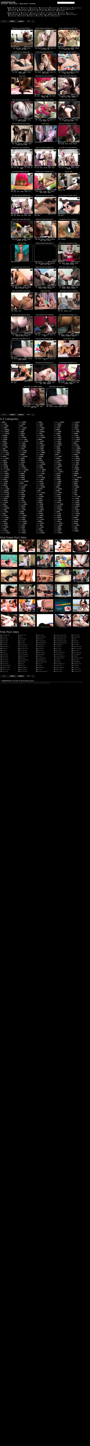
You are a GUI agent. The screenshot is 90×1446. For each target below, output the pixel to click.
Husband (38, 479)
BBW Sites (40, 656)
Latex (37, 511)
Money (55, 435)
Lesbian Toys (13, 10)
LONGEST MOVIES (23, 3)
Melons (55, 426)
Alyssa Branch (56, 16)
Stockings (19, 240)
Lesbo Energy (58, 671)
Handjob (53, 286)
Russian (56, 519)
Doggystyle (25, 143)
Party (55, 473)
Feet (19, 513)
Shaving (56, 531)
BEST (4, 21)
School (55, 521)
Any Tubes (63, 612)
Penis (55, 475)
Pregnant (56, 492)
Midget (55, 428)
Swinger (74, 464)
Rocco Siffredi (22, 16)
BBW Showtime (41, 654)
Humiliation (38, 477)
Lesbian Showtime (59, 667)
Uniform (73, 498)
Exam (19, 498)
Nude (55, 447)
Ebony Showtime (42, 637)
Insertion (51, 119)
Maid (37, 529)
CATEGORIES (32, 3)
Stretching (74, 452)
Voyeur (73, 510)
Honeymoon (39, 471)
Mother (55, 439)
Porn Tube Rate (9, 627)
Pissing (55, 483)
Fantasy (20, 510)
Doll (19, 483)
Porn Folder (76, 667)
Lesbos (75, 639)
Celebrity (2, 527)
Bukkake (2, 511)
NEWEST (12, 21)
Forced (37, 426)
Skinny (73, 426)
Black (65, 120)
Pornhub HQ (27, 582)
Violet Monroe (13, 16)
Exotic (72, 49)
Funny (37, 433)
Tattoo (52, 48)
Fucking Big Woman (42, 671)
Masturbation (57, 422)
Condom (20, 443)
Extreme (20, 502)
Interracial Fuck (44, 8)
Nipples (55, 445)
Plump (55, 485)
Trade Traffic (15, 680)
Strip (73, 454)
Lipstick (38, 525)
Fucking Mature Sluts (60, 639)
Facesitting (20, 504)
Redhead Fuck (34, 9)
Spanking (74, 439)
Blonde (39, 48)
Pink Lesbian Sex (77, 652)
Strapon (73, 450)
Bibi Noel (48, 16)
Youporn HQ (81, 597)
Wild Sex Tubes (63, 597)
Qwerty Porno (81, 582)
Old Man (56, 456)
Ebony (19, 490)
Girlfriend (38, 445)
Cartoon (2, 519)
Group (37, 456)
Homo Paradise (59, 654)
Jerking (38, 496)
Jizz (37, 498)
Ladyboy (38, 510)
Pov (55, 490)
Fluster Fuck (9, 582)
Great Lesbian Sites (60, 652)
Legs (37, 517)
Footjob (38, 424)
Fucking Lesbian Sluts (60, 635)
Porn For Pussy (77, 669)
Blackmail (2, 487)
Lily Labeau (44, 14)
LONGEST (20, 21)
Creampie (20, 450)
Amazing (17, 287)
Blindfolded (3, 489)
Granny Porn (58, 650)
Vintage (73, 506)
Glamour (38, 447)
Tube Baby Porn (9, 552)
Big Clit (2, 471)
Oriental (56, 464)
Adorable (2, 426)
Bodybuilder (3, 494)
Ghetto (37, 443)
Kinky (74, 382)
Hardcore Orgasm (23, 10)
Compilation (63, 239)
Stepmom (74, 447)
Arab (1, 441)
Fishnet (20, 525)
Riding (55, 515)
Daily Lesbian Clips (42, 661)
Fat (19, 511)
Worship (74, 525)
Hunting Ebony (41, 644)
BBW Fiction (41, 650)
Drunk (19, 489)
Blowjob (63, 48)
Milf (22, 240)
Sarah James (62, 14)
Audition (2, 447)
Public (55, 502)
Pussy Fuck (33, 10)
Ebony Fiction (23, 669)
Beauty (45, 240)
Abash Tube (9, 612)
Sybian (73, 466)
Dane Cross (45, 13)
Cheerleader (3, 532)
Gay (37, 439)
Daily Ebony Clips (24, 660)
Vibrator (73, 504)
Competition (21, 439)
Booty (1, 500)
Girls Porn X (45, 567)
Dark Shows (23, 661)
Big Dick (2, 475)
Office (72, 120)
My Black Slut (41, 646)
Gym (37, 458)
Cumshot (49, 286)
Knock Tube (63, 552)
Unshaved (74, 500)
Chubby (20, 422)
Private (55, 496)
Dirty (19, 477)
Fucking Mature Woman (61, 642)
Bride (1, 504)
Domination (21, 485)
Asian (1, 443)
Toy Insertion (41, 10)
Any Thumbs (45, 612)
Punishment (57, 504)
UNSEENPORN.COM (6, 680)
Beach (2, 464)
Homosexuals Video (60, 656)
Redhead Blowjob (66, 8)
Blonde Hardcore (14, 9)
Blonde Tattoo (62, 9)
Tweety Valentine (14, 14)
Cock (19, 433)
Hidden (37, 468)
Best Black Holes (24, 656)
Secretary (56, 525)
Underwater (74, 496)
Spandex (74, 437)
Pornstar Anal (53, 9)
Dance (19, 466)
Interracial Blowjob (55, 8)
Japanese (38, 492)
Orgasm (41, 264)
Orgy (55, 462)
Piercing (56, 481)
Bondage (2, 496)
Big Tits (28, 48)
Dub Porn (81, 567)
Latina (37, 513)
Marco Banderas (35, 14)
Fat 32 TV (40, 663)
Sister (78, 382)
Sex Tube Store (81, 627)
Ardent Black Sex (24, 654)
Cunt (54, 71)
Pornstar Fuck (71, 9)
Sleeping (74, 429)
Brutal (1, 510)
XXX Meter (75, 665)
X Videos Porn (77, 671)
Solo (73, 433)
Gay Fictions (58, 648)
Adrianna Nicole (24, 14)
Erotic (19, 494)
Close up (68, 286)
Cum (19, 454)
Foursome (38, 428)
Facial (67, 71)
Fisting (19, 527)
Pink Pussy (62, 13)
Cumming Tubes (41, 658)
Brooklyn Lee (31, 16)
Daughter (20, 468)
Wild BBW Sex (76, 661)
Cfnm (1, 529)
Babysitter (2, 452)
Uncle (73, 494)
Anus (22, 215)
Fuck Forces (45, 582)
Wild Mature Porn (77, 663)
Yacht (73, 527)
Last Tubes (81, 552)
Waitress (74, 511)
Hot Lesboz (58, 661)
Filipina (20, 519)
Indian (38, 215)
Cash (1, 521)
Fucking (18, 49)
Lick (48, 49)
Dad (19, 464)
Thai (73, 475)
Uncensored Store (27, 597)
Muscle (55, 441)
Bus (1, 513)
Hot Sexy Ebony (41, 640)
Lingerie (38, 523)
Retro (55, 511)
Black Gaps (22, 658)
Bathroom (2, 458)
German (38, 441)
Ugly (73, 492)
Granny (38, 454)
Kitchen (38, 504)
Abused (2, 424)
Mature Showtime (77, 648)
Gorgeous (67, 383)
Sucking (74, 458)
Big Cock (22, 335)
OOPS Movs (45, 552)
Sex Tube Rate (63, 627)
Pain (55, 468)
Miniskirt (56, 431)
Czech (19, 462)
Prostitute (56, 500)
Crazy (53, 382)
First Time (30, 358)
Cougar (20, 445)
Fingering (67, 48)
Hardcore (44, 48)
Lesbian (24, 71)
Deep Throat (76, 71)
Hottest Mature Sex (60, 663)
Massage (38, 532)
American (2, 433)
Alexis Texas (70, 13)
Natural (55, 443)
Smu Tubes (9, 567)
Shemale (56, 532)
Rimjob (55, 517)
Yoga (73, 529)
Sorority (73, 435)
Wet (73, 517)
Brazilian (2, 502)
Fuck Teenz (58, 646)
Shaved (26, 191)
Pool (55, 487)
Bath (1, 456)
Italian (37, 489)
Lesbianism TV (59, 665)
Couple (48, 48)
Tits (47, 119)
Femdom (20, 515)
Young (70, 310)
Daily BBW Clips (41, 660)
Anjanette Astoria (36, 13)
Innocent (38, 483)
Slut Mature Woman (78, 658)
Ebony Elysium (23, 667)
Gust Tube (81, 612)
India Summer (25, 13)
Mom (55, 433)
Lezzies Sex (76, 642)
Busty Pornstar (34, 8)
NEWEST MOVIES (13, 3)
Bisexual (2, 481)
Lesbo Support (76, 637)
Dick (35, 407)
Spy (73, 443)
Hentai (37, 466)
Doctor (19, 479)
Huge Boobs (17, 8)
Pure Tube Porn (27, 627)
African (2, 428)
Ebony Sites (40, 639)
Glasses (38, 449)
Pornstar (29, 71)
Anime (2, 437)
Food (37, 422)
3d (1, 422)
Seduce (56, 527)
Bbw (1, 460)
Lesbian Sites (58, 669)
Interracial (24, 48)
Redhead (77, 48)
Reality (55, 508)
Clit (19, 426)
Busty (20, 48)
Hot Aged (57, 660)
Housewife (38, 473)
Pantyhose (56, 471)
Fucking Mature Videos (61, 640)
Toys (47, 96)
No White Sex (41, 648)
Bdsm (1, 462)
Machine (43, 96)
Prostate (56, 498)
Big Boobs (24, 120)
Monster (56, 437)
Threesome (74, 96)
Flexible (20, 532)
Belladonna (17, 13)
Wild (73, 523)
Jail (37, 490)
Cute (19, 460)
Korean (38, 506)
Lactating (38, 508)
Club (19, 431)
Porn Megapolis (77, 654)
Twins (73, 490)
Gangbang (38, 437)
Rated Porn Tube (45, 627)
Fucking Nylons (59, 644)
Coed (19, 435)
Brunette (20, 286)
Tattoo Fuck (25, 8)
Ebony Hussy (41, 635)
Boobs (25, 49)
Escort (19, 496)
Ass (48, 71)
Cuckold (20, 452)
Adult (27, 612)
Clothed (20, 429)
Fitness (20, 529)
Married (38, 531)
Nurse (55, 449)
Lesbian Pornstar (51, 10)
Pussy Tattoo (44, 9)
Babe (16, 71)
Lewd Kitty (75, 640)
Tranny (73, 487)
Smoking (74, 431)
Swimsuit (74, 462)
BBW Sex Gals (41, 652)
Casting (2, 523)
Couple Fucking (77, 8)
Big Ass (68, 72)
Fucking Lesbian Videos (61, 637)
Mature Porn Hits (77, 646)
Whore (73, 519)
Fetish (19, 517)
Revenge (49, 383)
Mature (55, 424)
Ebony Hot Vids (23, 671)
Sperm (73, 441)
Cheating (2, 531)
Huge (37, 475)
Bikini (1, 479)
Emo (19, 492)
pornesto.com (27, 567)
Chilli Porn (63, 567)
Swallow (74, 460)
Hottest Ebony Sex (42, 642)
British (1, 506)
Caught (2, 525)
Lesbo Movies (76, 635)
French (37, 429)
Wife (73, 521)
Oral (22, 49)
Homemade (39, 469)
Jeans (37, 494)
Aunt (1, 449)
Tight (73, 479)
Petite (55, 479)
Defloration (20, 471)
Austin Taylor (40, 16)
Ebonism (22, 663)
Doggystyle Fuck (25, 9)
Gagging (38, 435)
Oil (54, 454)
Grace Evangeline (72, 14)
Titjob (73, 481)
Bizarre (2, 483)
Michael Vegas (53, 14)
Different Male (41, 667)
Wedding (74, 515)
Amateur (2, 429)
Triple (73, 489)
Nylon (55, 450)
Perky (55, 477)
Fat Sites (40, 665)
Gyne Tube (27, 552)
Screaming (56, 523)
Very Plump (76, 660)
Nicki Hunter (54, 13)
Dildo (50, 95)
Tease (73, 471)
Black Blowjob (61, 10)
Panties (55, 469)
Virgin (73, 508)
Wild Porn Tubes (45, 597)
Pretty (22, 144)
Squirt (73, 445)
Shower (73, 422)
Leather (38, 515)
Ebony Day (22, 665)
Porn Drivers (63, 582)
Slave (73, 428)
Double (20, 487)
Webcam (74, 513)
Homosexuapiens (59, 658)
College (20, 437)
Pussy (66, 96)
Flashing (20, 531)
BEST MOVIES (4, 3)
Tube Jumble (9, 597)
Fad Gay (40, 669)
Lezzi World (76, 644)
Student (73, 456)
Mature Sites (76, 650)
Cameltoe (2, 517)
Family (19, 508)
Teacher (74, 469)
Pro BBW (75, 656)
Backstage (3, 454)
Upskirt (73, 502)
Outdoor (56, 466)
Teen (62, 310)
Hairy (37, 460)
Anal (17, 48)
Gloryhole (38, 450)
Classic (20, 424)
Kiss (37, 502)
